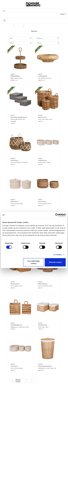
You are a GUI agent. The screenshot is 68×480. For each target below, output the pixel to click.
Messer (7, 446)
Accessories (18, 25)
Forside (10, 25)
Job (6, 462)
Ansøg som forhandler (12, 444)
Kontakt (7, 455)
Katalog (7, 439)
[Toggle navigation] (4, 20)
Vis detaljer (58, 254)
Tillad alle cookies (55, 262)
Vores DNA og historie (12, 458)
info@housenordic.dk (16, 423)
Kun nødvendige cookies (34, 262)
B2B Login (8, 441)
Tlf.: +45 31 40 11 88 (11, 421)
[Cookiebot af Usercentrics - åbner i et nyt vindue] (57, 215)
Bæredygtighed (10, 460)
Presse (7, 465)
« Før (12, 380)
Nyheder (8, 436)
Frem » (34, 380)
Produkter (8, 434)
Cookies (7, 467)
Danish (62, 14)
